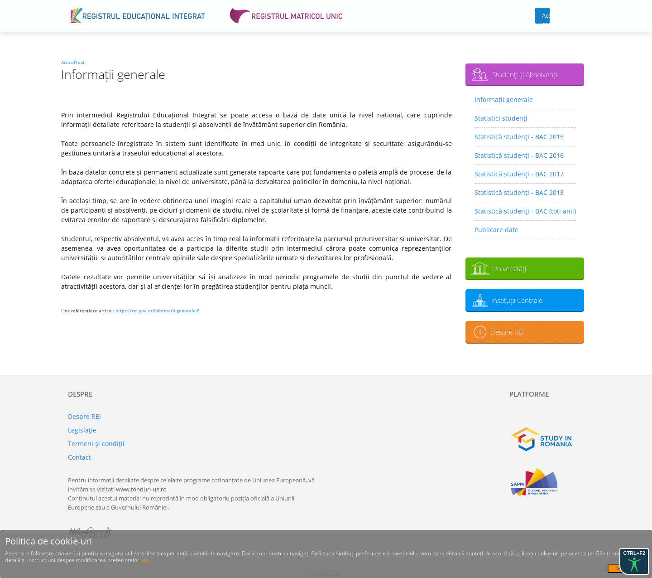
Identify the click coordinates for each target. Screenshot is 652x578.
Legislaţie (82, 430)
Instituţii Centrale (516, 300)
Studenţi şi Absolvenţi (524, 74)
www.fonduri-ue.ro (141, 489)
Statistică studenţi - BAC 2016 (519, 155)
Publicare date (496, 229)
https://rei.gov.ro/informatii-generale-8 (157, 310)
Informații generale (504, 99)
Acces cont (546, 17)
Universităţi (509, 268)
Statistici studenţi (501, 118)
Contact (79, 457)
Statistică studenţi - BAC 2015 (519, 136)
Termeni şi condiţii (96, 443)
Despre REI (507, 331)
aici (145, 560)
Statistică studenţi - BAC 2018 (519, 192)
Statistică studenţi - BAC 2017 (519, 174)
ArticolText (73, 62)
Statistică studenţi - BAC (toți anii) (525, 211)
